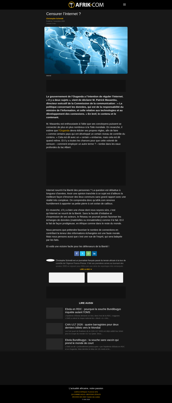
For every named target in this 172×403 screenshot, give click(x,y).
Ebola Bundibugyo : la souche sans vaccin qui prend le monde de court (92, 341)
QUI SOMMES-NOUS (78, 394)
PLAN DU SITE (93, 392)
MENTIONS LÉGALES (93, 394)
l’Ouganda (64, 130)
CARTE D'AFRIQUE (80, 392)
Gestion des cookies (93, 397)
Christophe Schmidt (54, 18)
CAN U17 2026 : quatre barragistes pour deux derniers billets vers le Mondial (92, 326)
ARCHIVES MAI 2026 (79, 397)
